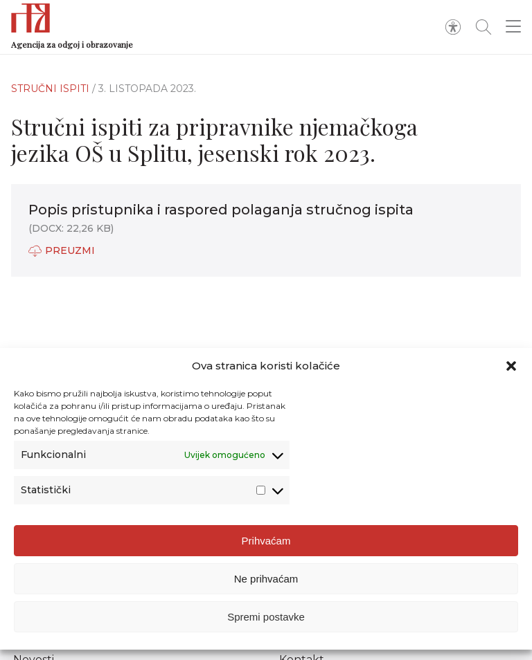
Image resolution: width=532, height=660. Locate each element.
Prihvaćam (266, 541)
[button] (511, 366)
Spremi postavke (266, 617)
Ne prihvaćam (266, 579)
